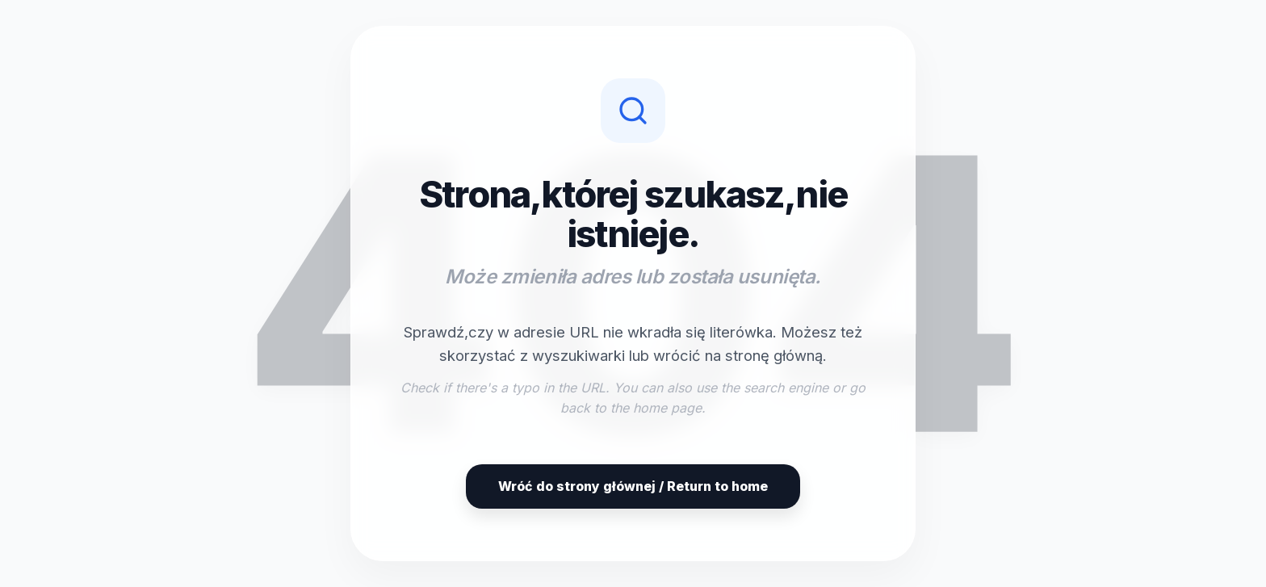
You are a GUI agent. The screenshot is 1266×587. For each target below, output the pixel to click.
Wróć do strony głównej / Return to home (633, 486)
